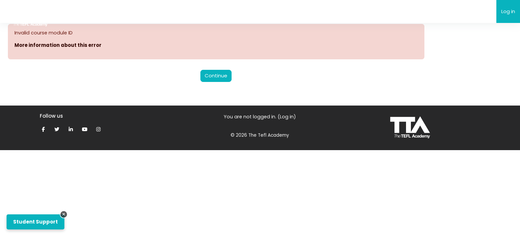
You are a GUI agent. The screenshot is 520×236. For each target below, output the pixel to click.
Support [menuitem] (156, 11)
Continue (216, 75)
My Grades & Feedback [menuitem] (203, 11)
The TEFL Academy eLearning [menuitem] (102, 11)
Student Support (35, 221)
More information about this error (58, 45)
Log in (508, 11)
